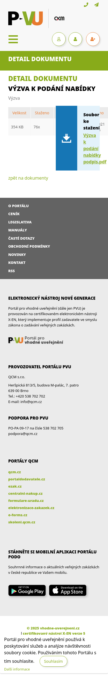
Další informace (17, 669)
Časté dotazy (21, 238)
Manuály (17, 230)
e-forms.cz (17, 514)
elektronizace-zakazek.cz (31, 507)
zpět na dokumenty (28, 178)
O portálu (18, 205)
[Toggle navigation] (13, 39)
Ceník (14, 213)
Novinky (17, 254)
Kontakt (17, 262)
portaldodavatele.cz (26, 479)
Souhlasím (53, 661)
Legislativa (20, 222)
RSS (11, 270)
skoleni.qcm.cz (21, 522)
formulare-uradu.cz (26, 500)
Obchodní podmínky (29, 246)
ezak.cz (15, 486)
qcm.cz (14, 471)
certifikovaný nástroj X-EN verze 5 (54, 633)
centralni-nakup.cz (25, 493)
